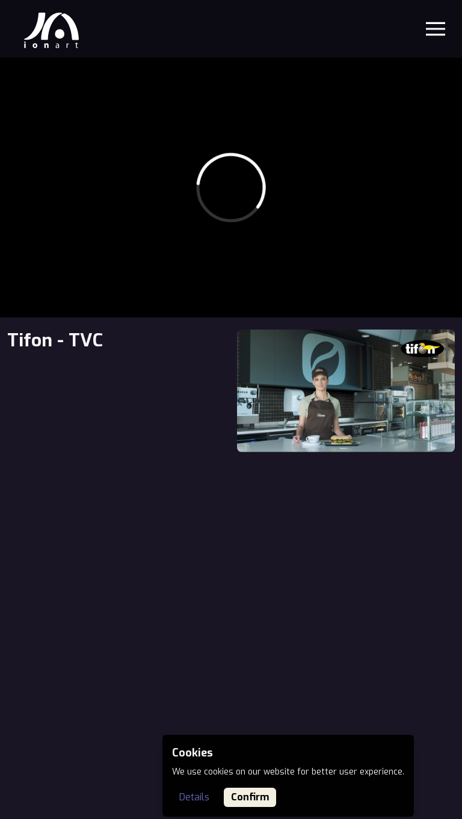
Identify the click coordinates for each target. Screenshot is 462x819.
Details (194, 797)
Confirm (250, 797)
